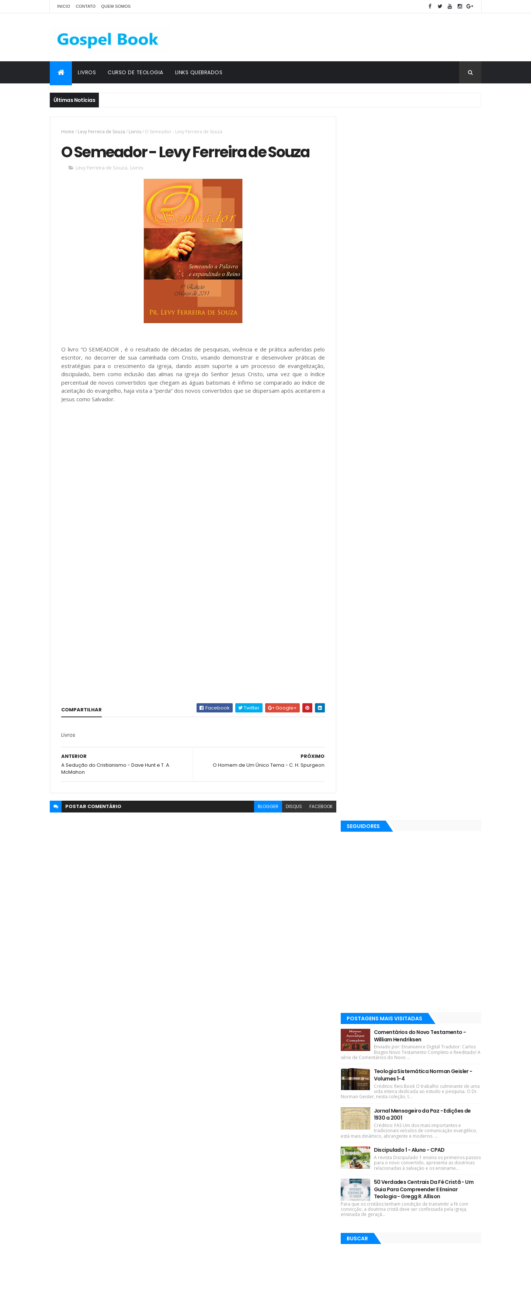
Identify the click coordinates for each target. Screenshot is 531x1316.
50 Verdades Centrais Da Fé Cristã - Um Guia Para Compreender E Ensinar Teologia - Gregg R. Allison (430, 491)
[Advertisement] (347, 37)
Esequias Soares (265, 1085)
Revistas (232, 1046)
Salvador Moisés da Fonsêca (232, 1149)
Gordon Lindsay (245, 1162)
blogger (264, 807)
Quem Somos (116, 6)
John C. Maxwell (304, 1188)
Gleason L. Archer (219, 1188)
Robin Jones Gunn (262, 1059)
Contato (86, 6)
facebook (317, 807)
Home (67, 131)
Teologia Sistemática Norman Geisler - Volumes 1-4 (430, 371)
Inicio (63, 6)
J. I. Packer (259, 1072)
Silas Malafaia (259, 1110)
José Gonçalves (287, 1123)
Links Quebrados (199, 72)
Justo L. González (220, 1201)
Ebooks (301, 1046)
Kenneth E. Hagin (219, 1085)
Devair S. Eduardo (219, 1072)
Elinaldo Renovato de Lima (230, 1123)
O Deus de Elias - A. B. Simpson (414, 1245)
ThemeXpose (91, 1306)
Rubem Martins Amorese (228, 1136)
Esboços (209, 1162)
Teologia (259, 1201)
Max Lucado (305, 1059)
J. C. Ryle (269, 1098)
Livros (87, 72)
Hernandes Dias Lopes (225, 1098)
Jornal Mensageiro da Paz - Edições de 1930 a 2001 (429, 410)
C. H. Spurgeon (267, 1046)
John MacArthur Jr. (293, 1162)
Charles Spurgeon (293, 1149)
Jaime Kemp (262, 1188)
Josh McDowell (296, 1072)
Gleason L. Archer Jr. (252, 1175)
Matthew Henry (217, 1110)
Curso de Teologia (135, 72)
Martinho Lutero (301, 1175)
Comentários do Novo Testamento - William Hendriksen (427, 332)
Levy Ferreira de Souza (101, 131)
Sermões (210, 1175)
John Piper (300, 1098)
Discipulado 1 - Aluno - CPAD (416, 446)
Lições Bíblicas (216, 1059)
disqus (290, 807)
